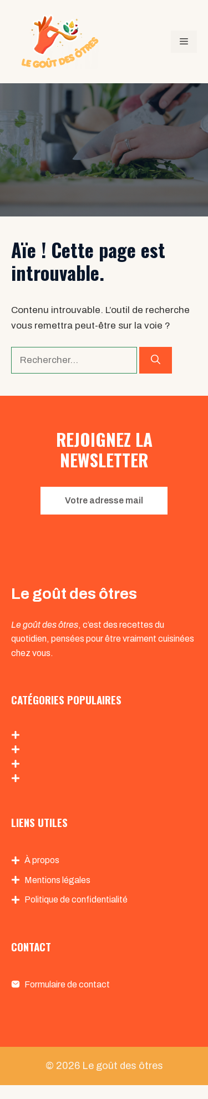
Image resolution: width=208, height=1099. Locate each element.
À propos (41, 860)
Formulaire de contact (67, 984)
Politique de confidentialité (76, 899)
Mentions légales (57, 880)
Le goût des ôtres (122, 1065)
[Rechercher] (155, 360)
